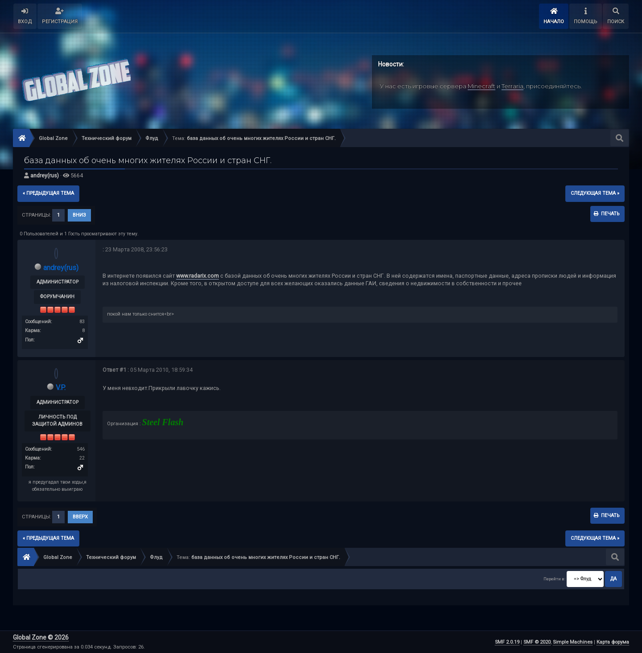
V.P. (61, 387)
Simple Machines (573, 642)
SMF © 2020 (537, 642)
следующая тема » (595, 193)
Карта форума (613, 642)
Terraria (512, 86)
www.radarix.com (197, 275)
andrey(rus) (44, 175)
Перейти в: (554, 578)
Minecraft (481, 86)
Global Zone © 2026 (41, 637)
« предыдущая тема (48, 193)
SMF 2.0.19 (507, 642)
